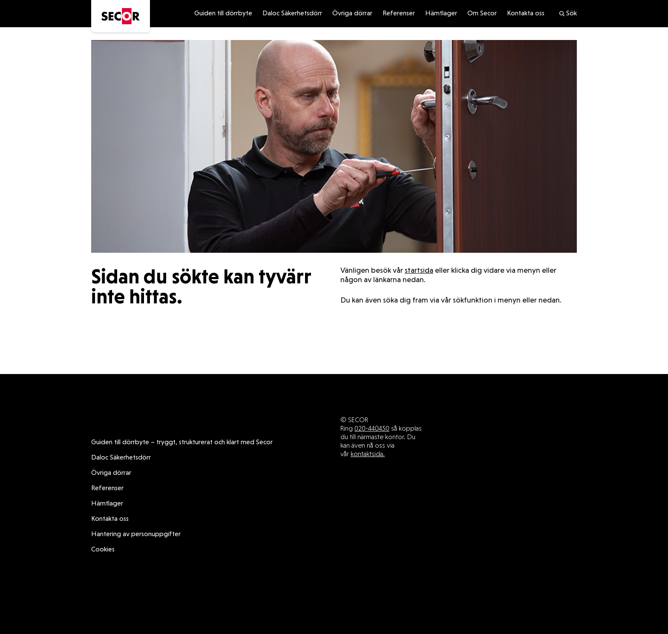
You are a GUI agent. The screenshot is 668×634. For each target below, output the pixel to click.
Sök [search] (568, 14)
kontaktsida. (368, 454)
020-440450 (371, 428)
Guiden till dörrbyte (223, 13)
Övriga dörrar (352, 13)
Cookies (103, 549)
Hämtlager (441, 13)
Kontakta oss (525, 13)
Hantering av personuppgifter (136, 534)
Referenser (399, 13)
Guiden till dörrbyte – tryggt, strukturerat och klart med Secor (182, 442)
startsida (419, 271)
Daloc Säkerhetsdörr (292, 13)
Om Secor (482, 13)
